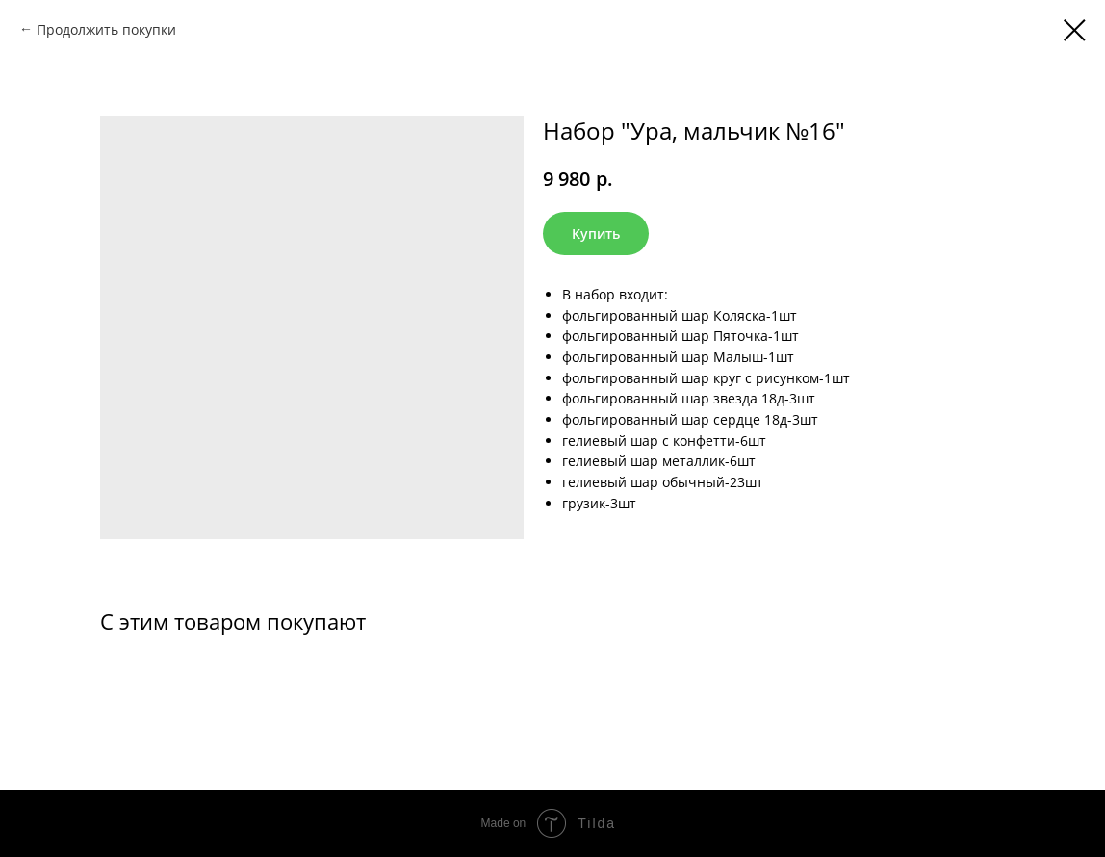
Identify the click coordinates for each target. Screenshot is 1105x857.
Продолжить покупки (106, 29)
